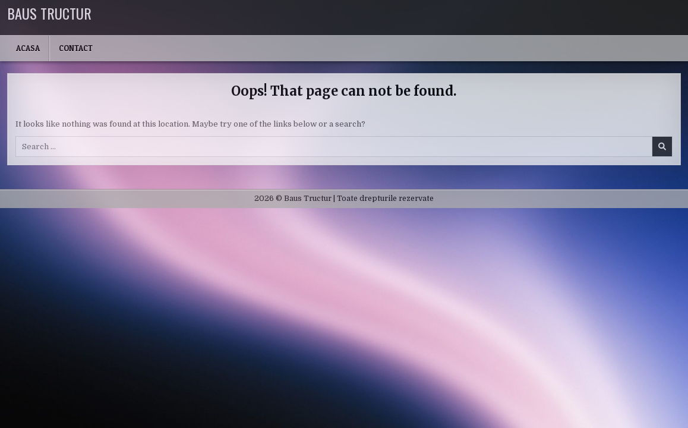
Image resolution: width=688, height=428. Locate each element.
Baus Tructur (49, 13)
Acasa (28, 48)
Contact (76, 48)
